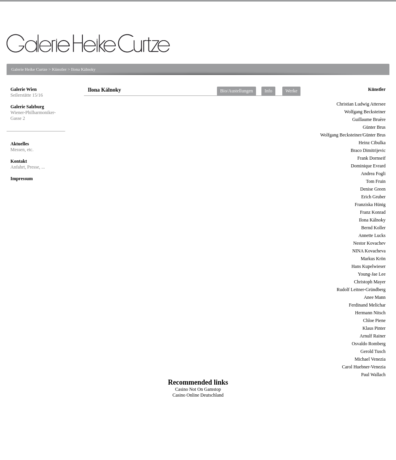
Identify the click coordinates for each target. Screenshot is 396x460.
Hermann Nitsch (370, 312)
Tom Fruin (376, 181)
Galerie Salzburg (27, 106)
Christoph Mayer (370, 282)
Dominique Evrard (368, 166)
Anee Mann (375, 297)
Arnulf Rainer (373, 336)
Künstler (59, 69)
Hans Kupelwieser (369, 266)
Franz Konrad (373, 212)
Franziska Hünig (370, 204)
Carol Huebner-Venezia (364, 367)
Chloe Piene (374, 320)
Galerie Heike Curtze (29, 69)
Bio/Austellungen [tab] (236, 91)
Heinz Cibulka (372, 142)
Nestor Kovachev (369, 243)
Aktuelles (19, 144)
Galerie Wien (23, 89)
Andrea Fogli (373, 173)
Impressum (21, 178)
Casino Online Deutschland (198, 395)
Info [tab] (268, 91)
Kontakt (18, 161)
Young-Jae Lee (372, 274)
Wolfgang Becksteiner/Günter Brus (353, 135)
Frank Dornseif (371, 158)
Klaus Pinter (374, 328)
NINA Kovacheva (369, 251)
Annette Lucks (372, 235)
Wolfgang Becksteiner (365, 111)
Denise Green (373, 189)
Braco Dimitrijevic (368, 150)
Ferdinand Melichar (367, 305)
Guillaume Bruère (369, 119)
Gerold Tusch (373, 351)
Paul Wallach (373, 374)
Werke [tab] (291, 91)
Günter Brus (374, 127)
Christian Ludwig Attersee (361, 104)
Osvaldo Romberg (369, 343)
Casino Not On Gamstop (198, 389)
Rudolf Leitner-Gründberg (361, 289)
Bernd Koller (373, 227)
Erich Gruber (373, 196)
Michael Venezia (370, 359)
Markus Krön (373, 258)
